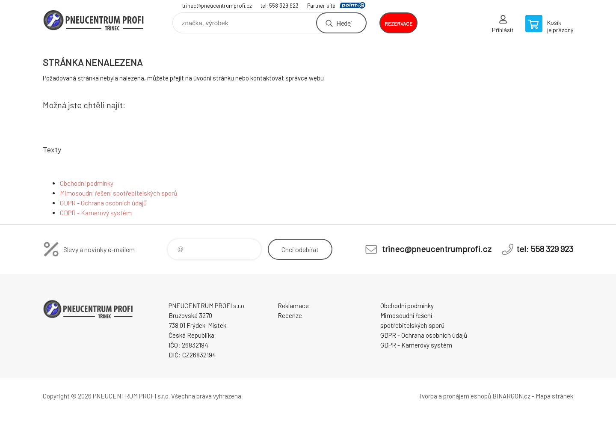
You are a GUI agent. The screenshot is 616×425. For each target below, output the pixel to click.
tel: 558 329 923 (280, 5)
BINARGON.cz (511, 396)
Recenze (290, 315)
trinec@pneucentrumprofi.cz (217, 5)
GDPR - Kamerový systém (96, 213)
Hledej (344, 23)
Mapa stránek (554, 396)
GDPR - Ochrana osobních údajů (103, 203)
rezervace (398, 24)
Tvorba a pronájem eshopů (454, 396)
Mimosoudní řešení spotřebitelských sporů (118, 193)
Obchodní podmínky (86, 183)
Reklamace (293, 305)
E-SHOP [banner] (94, 20)
